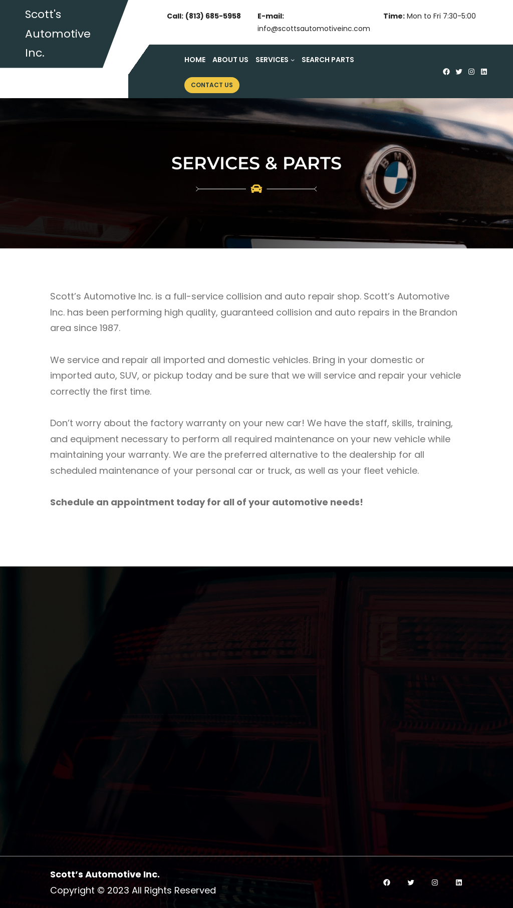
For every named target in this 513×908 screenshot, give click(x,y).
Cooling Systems (312, 753)
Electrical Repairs (313, 732)
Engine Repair (305, 691)
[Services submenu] (293, 60)
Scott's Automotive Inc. (58, 34)
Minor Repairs (305, 794)
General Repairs (310, 774)
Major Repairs (305, 815)
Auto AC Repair (308, 711)
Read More (83, 697)
